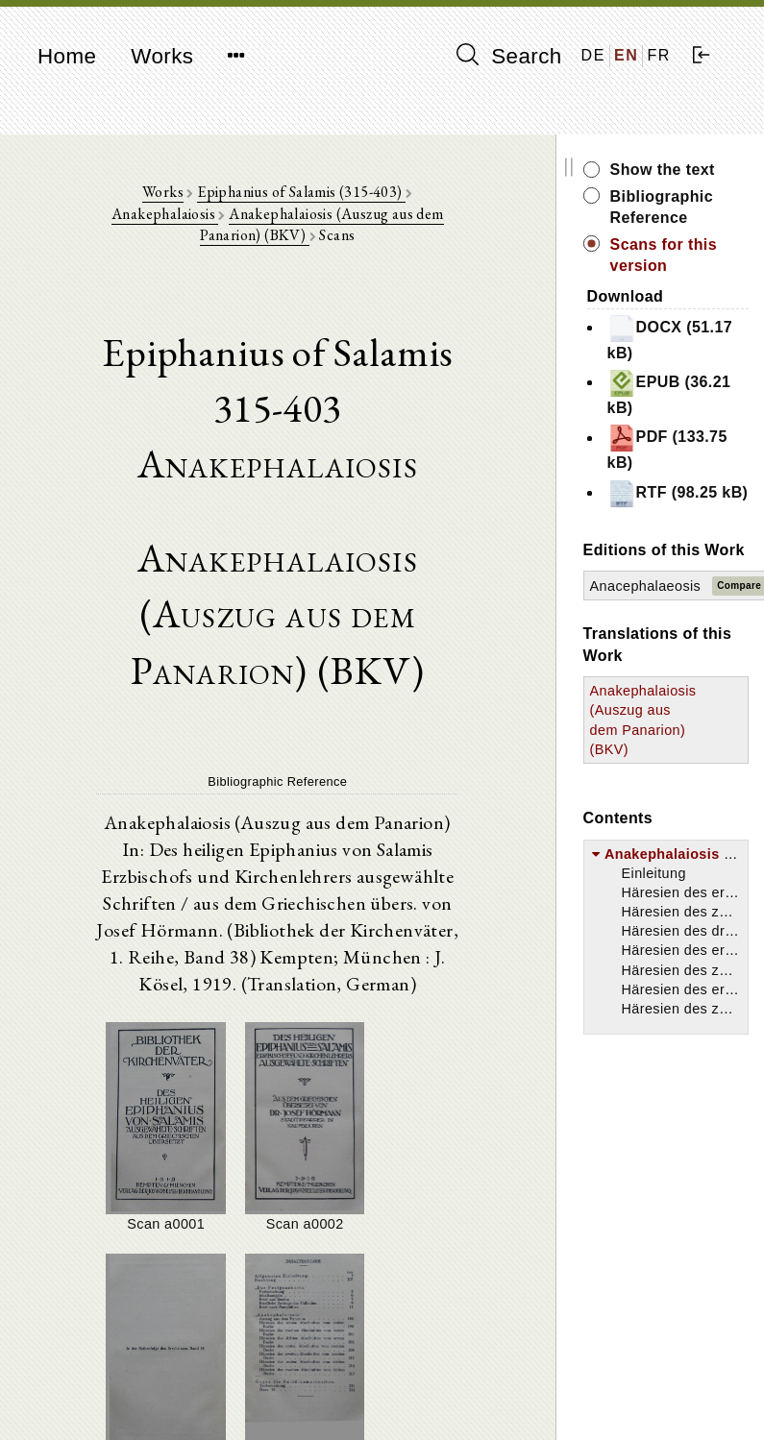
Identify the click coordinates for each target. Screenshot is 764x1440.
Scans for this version (680, 255)
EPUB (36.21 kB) (686, 392)
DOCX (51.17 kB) (662, 337)
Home (66, 56)
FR (659, 55)
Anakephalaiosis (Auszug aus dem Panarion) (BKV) (287, 215)
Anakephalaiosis (423, 193)
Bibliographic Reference (678, 207)
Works (162, 56)
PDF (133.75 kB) (684, 447)
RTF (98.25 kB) (679, 502)
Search (509, 55)
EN (626, 55)
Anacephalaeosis (662, 629)
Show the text (679, 169)
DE (593, 55)
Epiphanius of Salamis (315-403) (256, 193)
